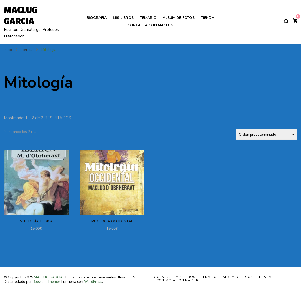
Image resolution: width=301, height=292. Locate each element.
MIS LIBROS (123, 17)
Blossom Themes (47, 281)
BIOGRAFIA (97, 17)
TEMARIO (148, 17)
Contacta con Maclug (150, 25)
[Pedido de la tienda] (266, 134)
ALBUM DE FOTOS (179, 17)
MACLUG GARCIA (48, 277)
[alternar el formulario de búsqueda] (286, 21)
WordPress (93, 281)
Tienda (207, 17)
